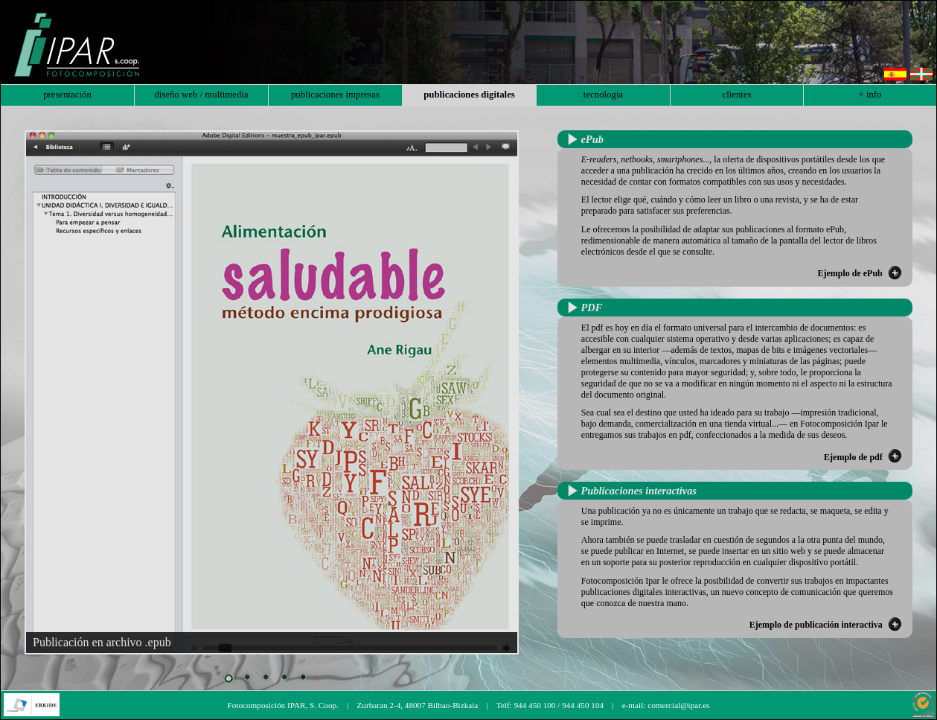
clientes (736, 94)
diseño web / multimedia (201, 94)
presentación (67, 94)
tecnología (603, 94)
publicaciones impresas (335, 94)
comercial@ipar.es (678, 705)
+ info (869, 94)
